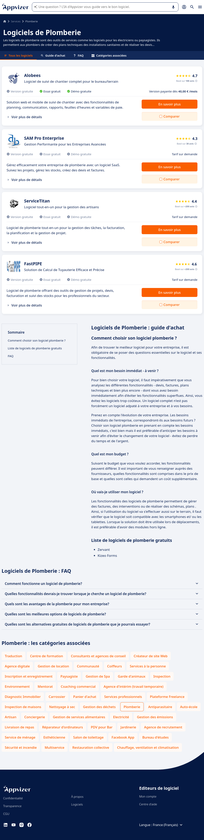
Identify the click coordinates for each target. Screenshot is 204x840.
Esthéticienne (54, 737)
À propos (77, 797)
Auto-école (188, 706)
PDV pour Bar (102, 727)
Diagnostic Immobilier (23, 696)
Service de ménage (20, 737)
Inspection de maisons (23, 706)
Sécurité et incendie (21, 747)
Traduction (13, 656)
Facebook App (123, 737)
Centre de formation (46, 656)
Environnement (17, 686)
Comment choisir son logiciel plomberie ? (37, 340)
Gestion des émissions (155, 717)
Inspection (162, 676)
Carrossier (57, 696)
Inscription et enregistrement (28, 676)
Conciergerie (34, 717)
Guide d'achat (53, 55)
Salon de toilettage (88, 737)
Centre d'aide (148, 804)
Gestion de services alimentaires (79, 717)
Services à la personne (148, 666)
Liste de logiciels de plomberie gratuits (35, 348)
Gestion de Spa (98, 676)
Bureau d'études (155, 737)
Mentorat (45, 686)
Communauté (88, 666)
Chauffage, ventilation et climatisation (148, 747)
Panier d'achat (84, 696)
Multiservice (54, 747)
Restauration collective (90, 747)
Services (16, 21)
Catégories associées (109, 55)
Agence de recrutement (163, 727)
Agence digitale (17, 666)
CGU (6, 814)
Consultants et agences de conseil (98, 656)
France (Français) (168, 824)
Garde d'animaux (131, 676)
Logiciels (77, 804)
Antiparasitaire (160, 706)
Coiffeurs (114, 666)
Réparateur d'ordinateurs (62, 727)
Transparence (12, 806)
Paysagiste (69, 676)
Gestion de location (53, 666)
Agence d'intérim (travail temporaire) (133, 686)
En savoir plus (169, 104)
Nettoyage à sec (62, 706)
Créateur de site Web (151, 656)
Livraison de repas (19, 727)
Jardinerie (128, 727)
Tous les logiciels (18, 55)
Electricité (121, 717)
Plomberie (132, 706)
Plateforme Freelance (167, 696)
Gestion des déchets (99, 706)
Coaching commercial (78, 686)
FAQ (78, 55)
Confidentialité (13, 798)
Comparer (171, 116)
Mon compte (148, 796)
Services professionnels (123, 696)
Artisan (10, 717)
